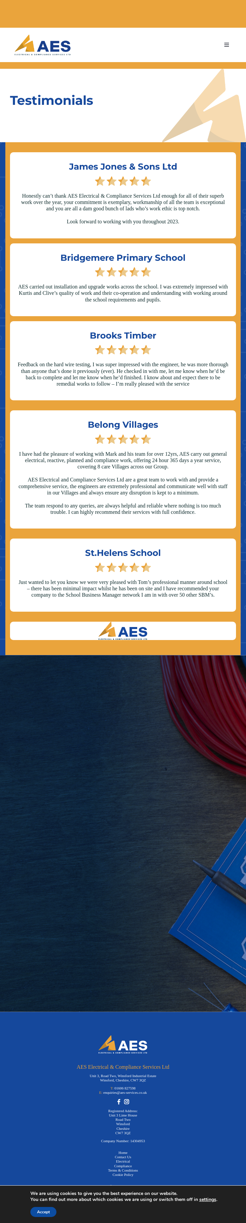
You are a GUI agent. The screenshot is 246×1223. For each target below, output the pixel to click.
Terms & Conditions (123, 1170)
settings (207, 1200)
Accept (43, 1212)
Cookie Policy (123, 1175)
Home (123, 1153)
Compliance (123, 1166)
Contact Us (123, 1157)
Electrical (123, 1161)
